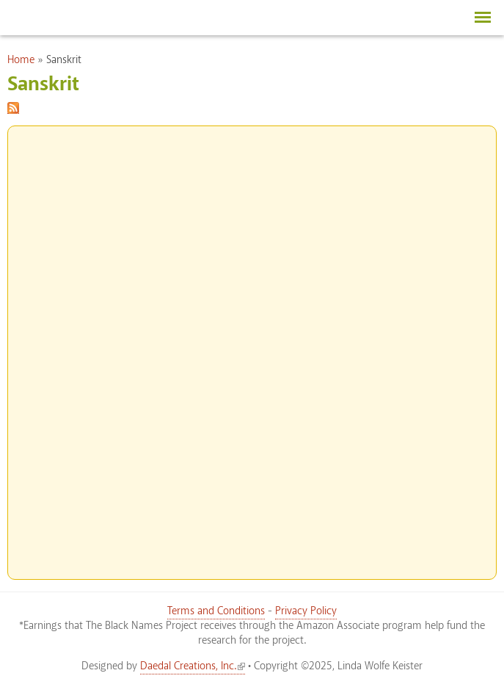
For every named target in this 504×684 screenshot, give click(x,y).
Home (20, 60)
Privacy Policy (306, 611)
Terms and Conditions (216, 611)
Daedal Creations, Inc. (192, 666)
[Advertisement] (252, 346)
